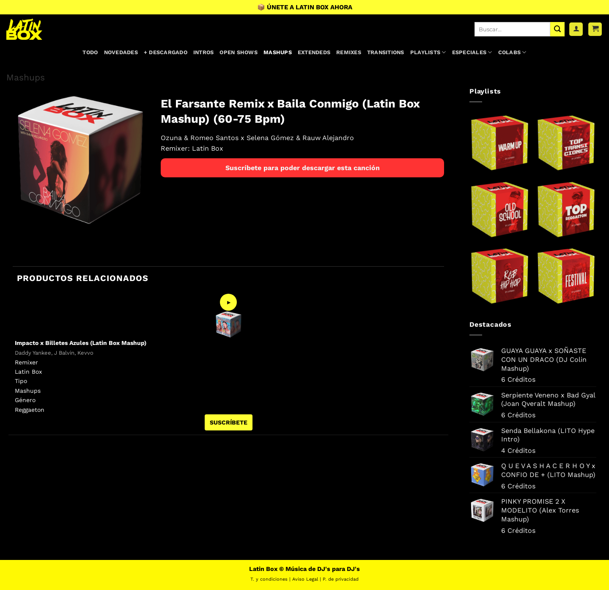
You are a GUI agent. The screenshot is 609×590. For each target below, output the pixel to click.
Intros (203, 52)
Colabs (512, 52)
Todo (90, 52)
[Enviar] (557, 29)
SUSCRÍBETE (228, 422)
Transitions (385, 52)
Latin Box (207, 148)
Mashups (277, 52)
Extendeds (314, 52)
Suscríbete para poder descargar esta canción (302, 168)
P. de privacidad (341, 579)
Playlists (428, 52)
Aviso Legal (305, 579)
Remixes (348, 52)
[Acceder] (576, 29)
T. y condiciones (269, 579)
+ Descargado (165, 52)
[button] (595, 29)
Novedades (121, 52)
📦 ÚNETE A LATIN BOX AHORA (304, 7)
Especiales (472, 52)
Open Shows (238, 52)
